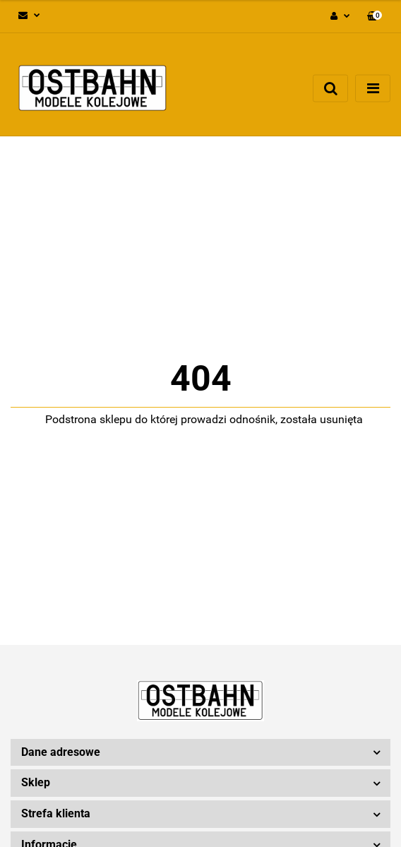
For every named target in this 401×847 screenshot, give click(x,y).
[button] (374, 16)
